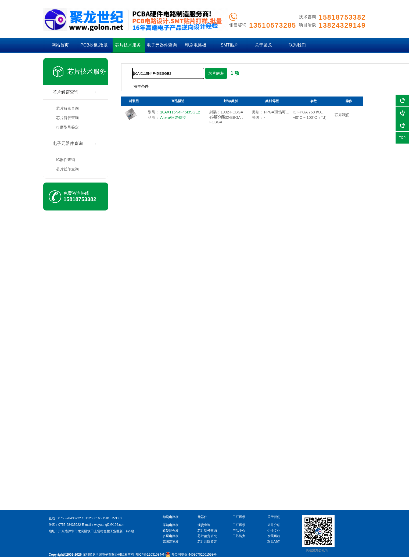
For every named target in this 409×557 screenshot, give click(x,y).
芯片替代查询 (67, 118)
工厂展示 (238, 525)
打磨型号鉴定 (67, 127)
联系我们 (297, 45)
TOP (402, 138)
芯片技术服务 (128, 45)
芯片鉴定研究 (207, 536)
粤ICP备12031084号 (149, 554)
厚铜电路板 (171, 525)
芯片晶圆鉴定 (207, 542)
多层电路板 (171, 536)
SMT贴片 (229, 45)
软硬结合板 (171, 531)
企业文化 (273, 531)
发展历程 (273, 536)
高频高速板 (171, 542)
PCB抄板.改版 (93, 45)
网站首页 (60, 45)
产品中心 (238, 531)
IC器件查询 (65, 160)
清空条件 (141, 86)
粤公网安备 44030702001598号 (191, 554)
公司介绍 (273, 525)
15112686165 (91, 518)
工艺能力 (238, 536)
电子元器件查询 (162, 45)
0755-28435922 (69, 518)
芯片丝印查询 (67, 169)
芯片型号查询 (207, 531)
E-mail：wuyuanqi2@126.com (103, 525)
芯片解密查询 (65, 92)
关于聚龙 (263, 45)
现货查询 (204, 525)
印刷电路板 (195, 45)
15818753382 (79, 199)
